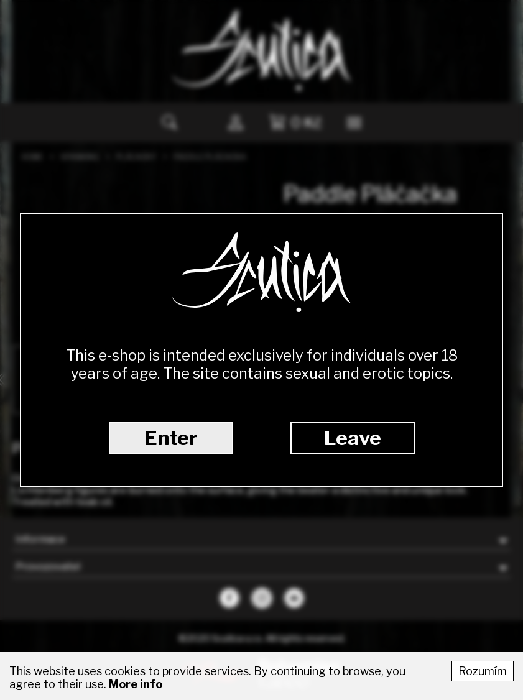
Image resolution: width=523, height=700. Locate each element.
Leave (352, 438)
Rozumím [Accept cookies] (482, 671)
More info (135, 684)
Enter (171, 438)
